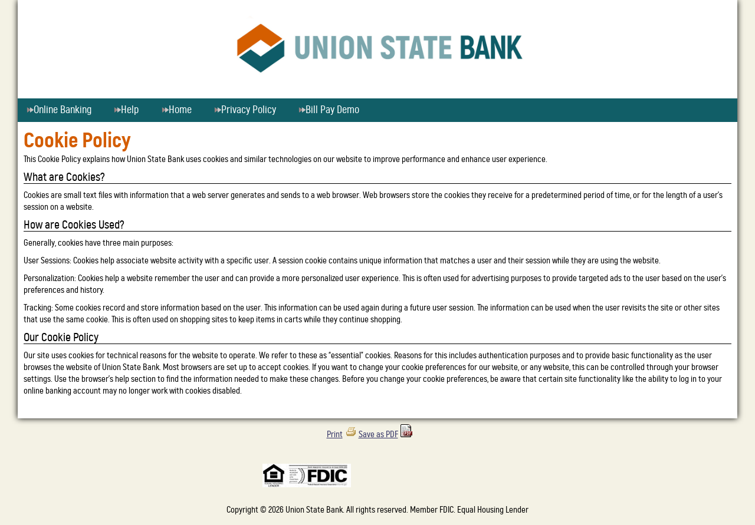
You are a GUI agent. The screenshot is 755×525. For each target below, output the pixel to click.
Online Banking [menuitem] (63, 110)
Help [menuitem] (126, 110)
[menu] (377, 110)
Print (335, 434)
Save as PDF (378, 434)
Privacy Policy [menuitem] (245, 110)
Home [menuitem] (177, 110)
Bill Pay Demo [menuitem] (328, 110)
